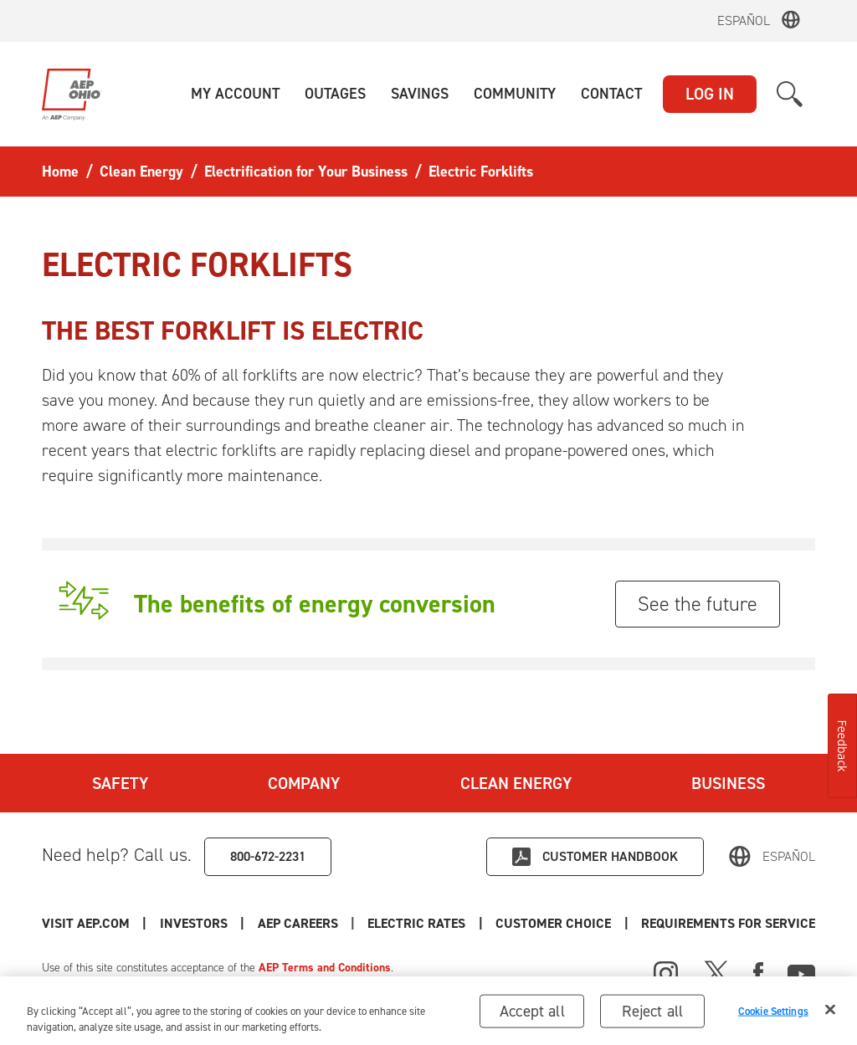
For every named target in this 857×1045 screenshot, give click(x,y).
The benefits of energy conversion (314, 604)
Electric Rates (416, 923)
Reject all (652, 1017)
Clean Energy (516, 783)
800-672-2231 (267, 856)
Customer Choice (553, 923)
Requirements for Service (728, 923)
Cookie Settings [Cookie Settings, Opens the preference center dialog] (773, 1017)
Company (304, 783)
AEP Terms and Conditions (325, 968)
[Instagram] (666, 973)
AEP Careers (298, 923)
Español (743, 20)
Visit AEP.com (86, 923)
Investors (194, 923)
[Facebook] (758, 971)
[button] (235, 94)
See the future (697, 604)
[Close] (830, 1015)
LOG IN (709, 94)
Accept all (532, 1017)
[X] (716, 971)
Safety (120, 783)
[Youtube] (801, 971)
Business (728, 783)
